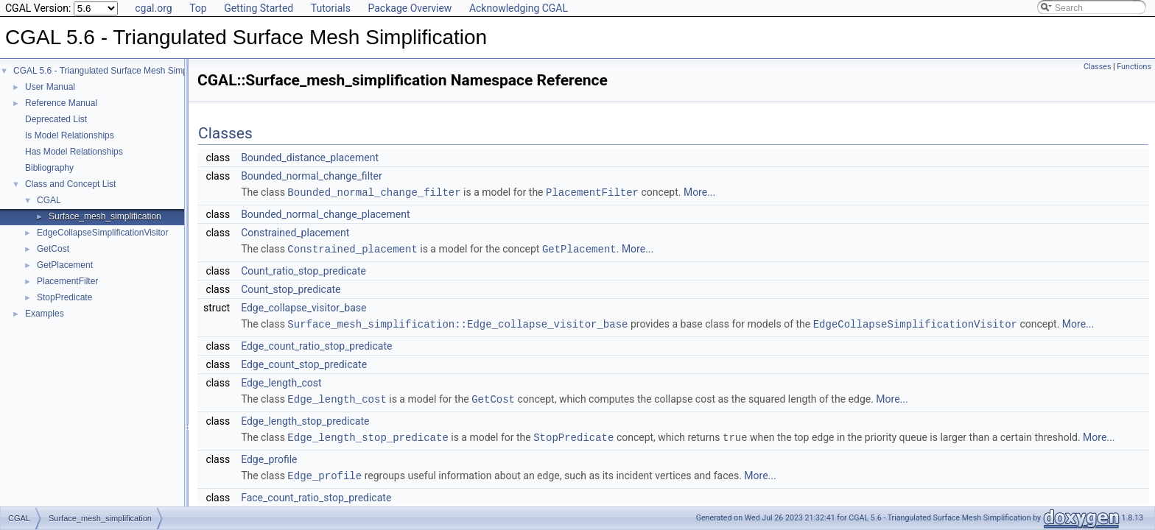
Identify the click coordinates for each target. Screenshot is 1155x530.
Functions (1134, 66)
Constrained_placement (295, 232)
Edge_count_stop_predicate (304, 362)
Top (198, 8)
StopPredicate (64, 297)
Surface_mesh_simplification (105, 216)
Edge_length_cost (281, 380)
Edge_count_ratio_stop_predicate (316, 344)
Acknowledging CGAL (518, 8)
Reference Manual (61, 103)
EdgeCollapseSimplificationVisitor (103, 232)
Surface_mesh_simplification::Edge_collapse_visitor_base (457, 322)
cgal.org (153, 8)
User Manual (50, 87)
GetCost (53, 249)
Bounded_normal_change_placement (325, 213)
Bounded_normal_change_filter (311, 176)
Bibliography (49, 168)
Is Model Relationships (69, 135)
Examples (44, 313)
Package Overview (410, 8)
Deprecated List (56, 119)
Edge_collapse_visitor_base (303, 306)
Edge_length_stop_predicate (305, 418)
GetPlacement (65, 265)
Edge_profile (269, 456)
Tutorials (331, 8)
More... (699, 192)
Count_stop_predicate (290, 288)
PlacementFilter (67, 281)
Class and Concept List (70, 184)
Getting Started (258, 8)
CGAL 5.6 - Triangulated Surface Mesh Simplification (116, 71)
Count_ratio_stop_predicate (303, 269)
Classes (1097, 66)
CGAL (49, 200)
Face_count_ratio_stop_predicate (316, 493)
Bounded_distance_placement (310, 157)
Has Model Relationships (74, 151)
